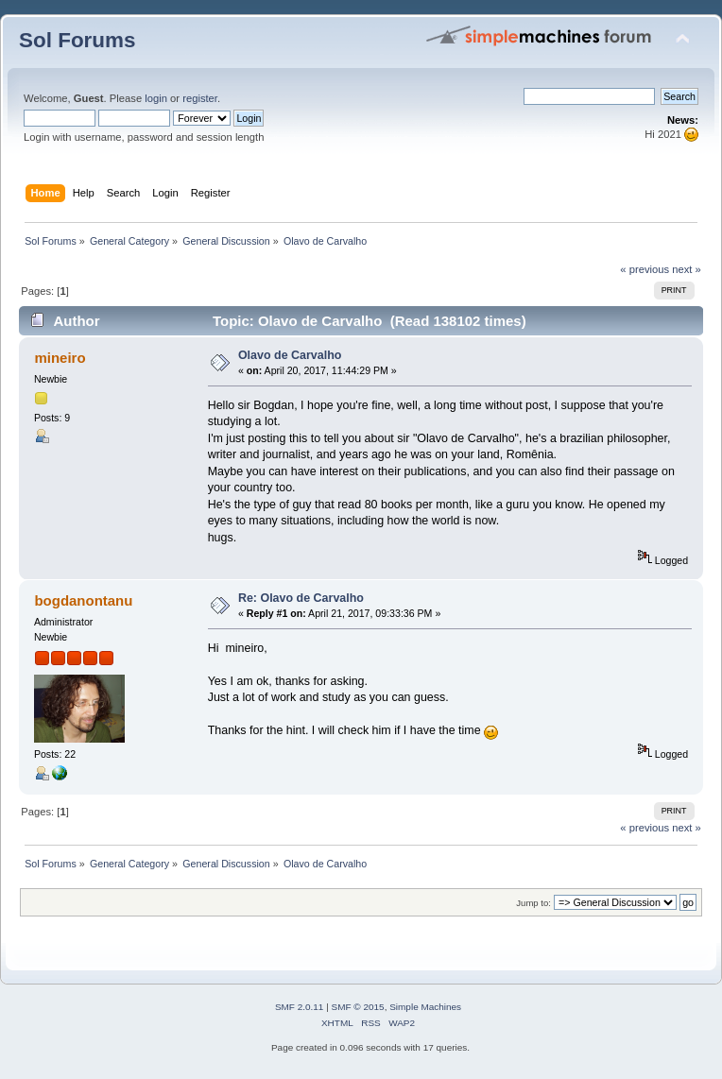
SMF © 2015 (358, 1007)
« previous (644, 269)
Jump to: (533, 903)
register (199, 98)
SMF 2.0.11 (299, 1007)
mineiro (59, 358)
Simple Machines (425, 1007)
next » (686, 269)
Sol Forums (77, 40)
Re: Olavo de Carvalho (301, 598)
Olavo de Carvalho (290, 355)
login (156, 98)
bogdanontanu (83, 600)
